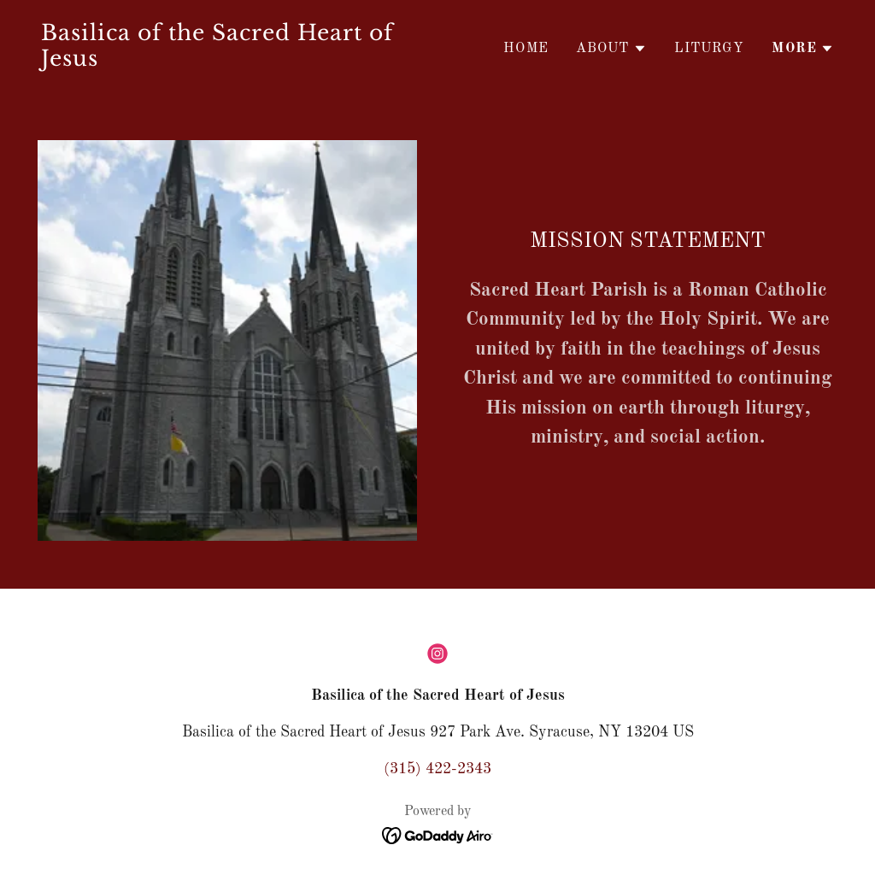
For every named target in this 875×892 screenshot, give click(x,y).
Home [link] (526, 49)
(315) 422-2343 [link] (437, 769)
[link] (232, 61)
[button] (611, 48)
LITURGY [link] (709, 49)
